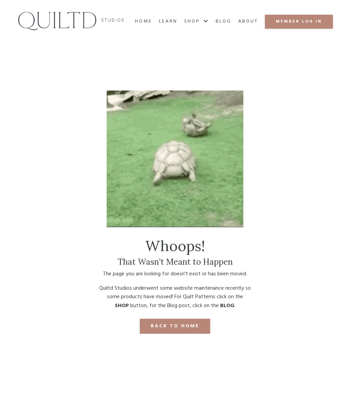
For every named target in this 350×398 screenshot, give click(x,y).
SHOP (196, 21)
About (248, 21)
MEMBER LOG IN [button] (299, 21)
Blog (223, 21)
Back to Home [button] (175, 326)
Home (143, 21)
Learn (168, 21)
